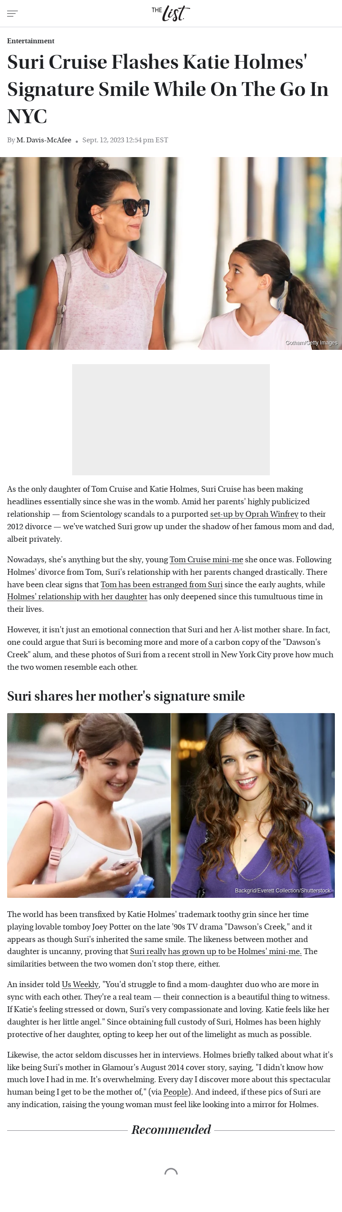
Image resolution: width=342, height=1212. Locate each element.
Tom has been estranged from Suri (162, 584)
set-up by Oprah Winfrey (254, 514)
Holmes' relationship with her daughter (77, 597)
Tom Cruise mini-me (206, 559)
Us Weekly (80, 984)
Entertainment (30, 41)
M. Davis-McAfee (43, 140)
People (175, 1092)
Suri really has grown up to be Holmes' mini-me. (216, 951)
